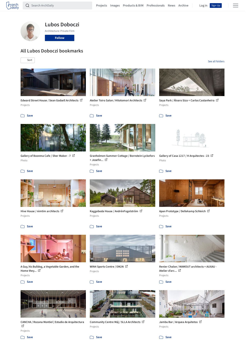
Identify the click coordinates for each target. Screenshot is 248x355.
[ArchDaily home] (12, 5)
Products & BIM (133, 5)
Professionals (156, 5)
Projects (101, 5)
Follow (59, 38)
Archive (183, 5)
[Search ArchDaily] (60, 5)
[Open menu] (236, 5)
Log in (203, 5)
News (171, 5)
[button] (28, 60)
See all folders (216, 61)
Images (115, 5)
